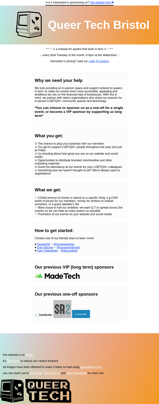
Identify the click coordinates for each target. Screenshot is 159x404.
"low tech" (13, 360)
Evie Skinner (45, 247)
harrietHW (43, 244)
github (29, 354)
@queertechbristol (68, 247)
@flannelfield (69, 250)
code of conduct (99, 61)
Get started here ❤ (102, 2)
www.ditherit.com (91, 367)
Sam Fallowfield (47, 250)
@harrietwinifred (63, 244)
